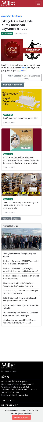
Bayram (25, 68)
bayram (20, 70)
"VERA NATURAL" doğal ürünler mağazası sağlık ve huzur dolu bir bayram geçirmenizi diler (21, 205)
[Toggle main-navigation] (38, 3)
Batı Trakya (17, 16)
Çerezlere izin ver (21, 417)
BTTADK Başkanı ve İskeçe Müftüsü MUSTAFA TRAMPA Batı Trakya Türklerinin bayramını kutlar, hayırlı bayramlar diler (21, 160)
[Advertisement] (21, 344)
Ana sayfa (5, 16)
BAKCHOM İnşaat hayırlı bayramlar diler (20, 118)
